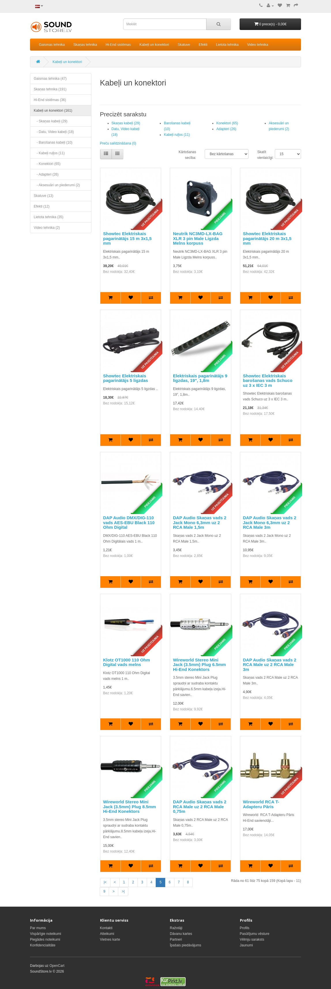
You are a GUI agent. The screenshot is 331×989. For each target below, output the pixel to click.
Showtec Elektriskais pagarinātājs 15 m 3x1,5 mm (127, 238)
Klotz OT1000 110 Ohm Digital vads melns (126, 662)
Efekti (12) (42, 206)
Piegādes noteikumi (45, 939)
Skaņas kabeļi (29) (126, 123)
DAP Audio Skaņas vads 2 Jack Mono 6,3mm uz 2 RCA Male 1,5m (199, 522)
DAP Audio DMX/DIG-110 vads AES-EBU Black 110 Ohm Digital (129, 522)
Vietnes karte (110, 939)
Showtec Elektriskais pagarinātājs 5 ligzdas (125, 378)
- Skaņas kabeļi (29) (50, 121)
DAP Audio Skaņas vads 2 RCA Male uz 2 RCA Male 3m (269, 664)
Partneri (176, 939)
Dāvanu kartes (181, 934)
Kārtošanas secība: (187, 155)
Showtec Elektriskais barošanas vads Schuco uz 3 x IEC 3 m (268, 380)
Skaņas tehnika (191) (50, 89)
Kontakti (106, 928)
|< (105, 882)
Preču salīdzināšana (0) (118, 143)
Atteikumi (107, 934)
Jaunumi (246, 945)
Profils (244, 928)
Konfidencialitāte (42, 945)
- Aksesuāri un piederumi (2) (57, 185)
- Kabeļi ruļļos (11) (49, 153)
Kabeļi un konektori (154, 45)
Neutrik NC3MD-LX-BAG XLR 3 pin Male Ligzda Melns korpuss (198, 238)
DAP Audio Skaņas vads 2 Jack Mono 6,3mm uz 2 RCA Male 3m (269, 522)
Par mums (38, 928)
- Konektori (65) (47, 164)
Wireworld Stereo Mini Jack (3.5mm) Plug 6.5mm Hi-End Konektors (199, 664)
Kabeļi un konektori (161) (53, 111)
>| (123, 891)
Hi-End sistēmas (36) (50, 100)
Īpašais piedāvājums (185, 945)
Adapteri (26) (226, 129)
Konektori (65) (227, 123)
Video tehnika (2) (47, 228)
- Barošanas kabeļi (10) (53, 142)
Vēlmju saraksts (252, 939)
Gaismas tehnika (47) (50, 79)
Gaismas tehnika (52, 45)
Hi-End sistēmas (118, 45)
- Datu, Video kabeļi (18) (54, 132)
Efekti (203, 45)
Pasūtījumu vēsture (255, 934)
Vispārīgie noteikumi (45, 934)
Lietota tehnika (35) (48, 217)
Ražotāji (176, 928)
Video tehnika (257, 45)
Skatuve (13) (43, 196)
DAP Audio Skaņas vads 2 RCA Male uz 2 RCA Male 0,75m (199, 806)
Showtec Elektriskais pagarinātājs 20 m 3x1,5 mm (267, 238)
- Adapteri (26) (46, 174)
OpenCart (56, 966)
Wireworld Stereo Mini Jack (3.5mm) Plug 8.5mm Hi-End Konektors (129, 806)
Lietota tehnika (227, 45)
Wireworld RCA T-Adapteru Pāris (261, 804)
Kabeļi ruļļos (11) (177, 135)
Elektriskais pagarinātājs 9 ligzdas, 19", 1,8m (200, 378)
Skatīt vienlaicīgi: (261, 155)
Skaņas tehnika (85, 45)
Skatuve (184, 45)
